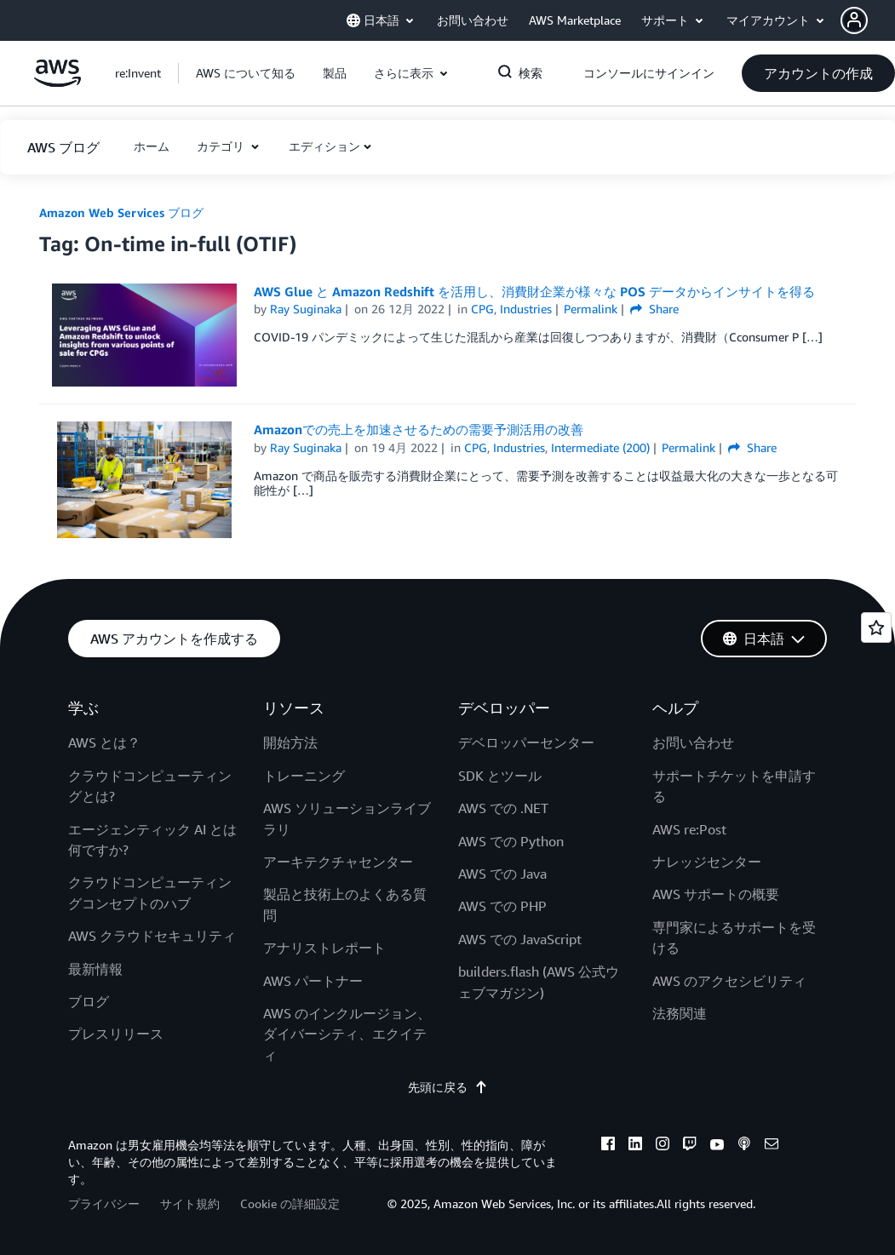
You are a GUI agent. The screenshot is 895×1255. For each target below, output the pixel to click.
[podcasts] (744, 1146)
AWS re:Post (689, 829)
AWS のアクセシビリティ (729, 980)
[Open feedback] (876, 627)
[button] (867, 20)
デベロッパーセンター (526, 742)
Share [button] (654, 308)
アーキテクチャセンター (338, 861)
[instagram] (662, 1146)
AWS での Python (511, 841)
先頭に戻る (448, 1087)
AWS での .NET (503, 808)
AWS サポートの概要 (715, 894)
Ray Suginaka (305, 308)
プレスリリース (116, 1033)
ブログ (88, 1001)
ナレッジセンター (706, 861)
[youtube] (717, 1146)
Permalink (590, 308)
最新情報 (95, 968)
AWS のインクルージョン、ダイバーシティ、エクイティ (347, 1034)
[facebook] (608, 1146)
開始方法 (290, 742)
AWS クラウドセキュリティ (152, 935)
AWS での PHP (502, 905)
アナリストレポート (324, 947)
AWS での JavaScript (520, 939)
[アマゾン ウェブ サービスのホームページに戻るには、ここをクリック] (57, 82)
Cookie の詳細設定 (290, 1203)
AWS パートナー (313, 980)
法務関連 (679, 1013)
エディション (324, 146)
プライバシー (104, 1203)
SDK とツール (500, 775)
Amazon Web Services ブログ (121, 212)
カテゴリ (222, 146)
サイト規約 (190, 1203)
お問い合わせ (693, 742)
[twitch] (690, 1146)
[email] (771, 1146)
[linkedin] (635, 1146)
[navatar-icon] (854, 20)
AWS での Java (502, 873)
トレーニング (304, 775)
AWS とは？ (104, 742)
